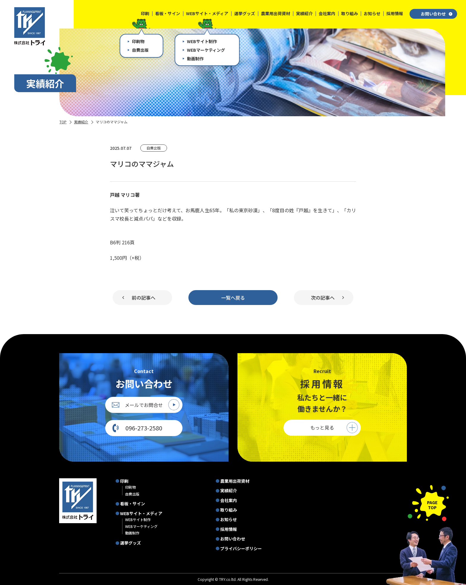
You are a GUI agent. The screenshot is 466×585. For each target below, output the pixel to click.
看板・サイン (132, 504)
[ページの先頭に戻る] (428, 503)
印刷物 (130, 487)
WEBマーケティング (141, 526)
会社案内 (228, 500)
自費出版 (132, 493)
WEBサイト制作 (138, 519)
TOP (63, 121)
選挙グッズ (130, 543)
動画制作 (132, 532)
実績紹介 (81, 121)
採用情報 (228, 529)
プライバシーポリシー (241, 548)
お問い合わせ (436, 14)
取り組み (228, 510)
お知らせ (228, 519)
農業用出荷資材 (234, 481)
